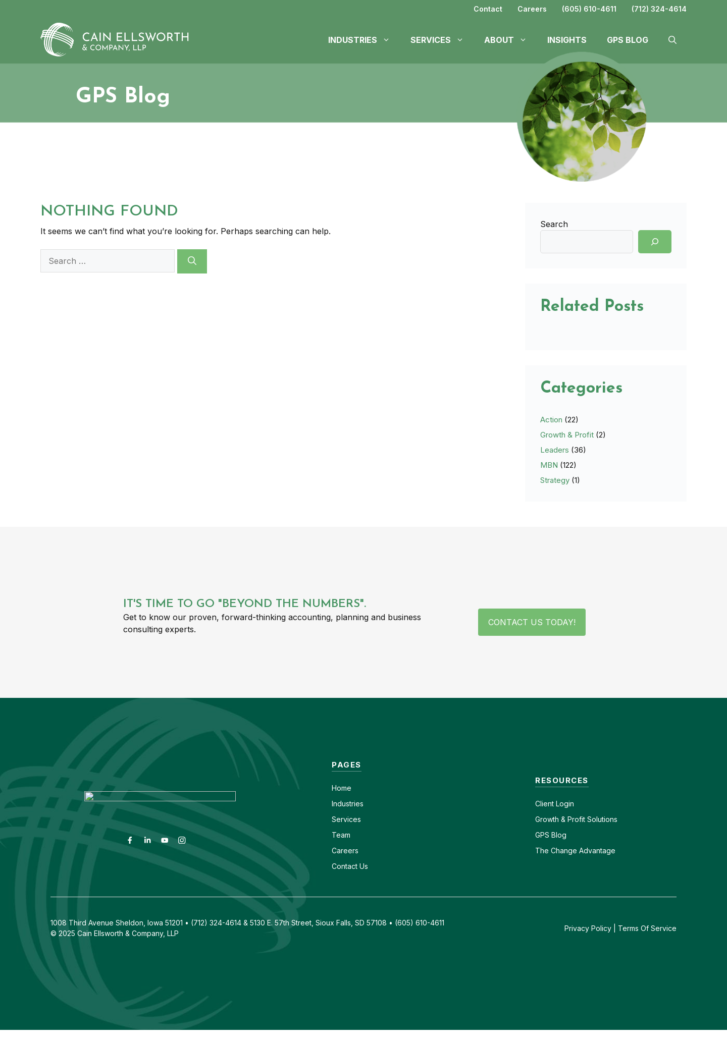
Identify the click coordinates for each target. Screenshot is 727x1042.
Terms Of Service (647, 928)
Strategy (554, 480)
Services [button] (442, 40)
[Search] (192, 261)
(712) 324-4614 (659, 9)
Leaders (554, 450)
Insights (567, 40)
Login (564, 803)
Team (341, 835)
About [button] (510, 40)
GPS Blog (627, 40)
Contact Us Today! (532, 622)
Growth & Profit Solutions (576, 819)
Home (341, 788)
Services (346, 819)
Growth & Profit (567, 435)
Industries (348, 803)
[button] (672, 40)
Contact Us (350, 866)
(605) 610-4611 (589, 9)
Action (551, 419)
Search (554, 224)
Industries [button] (364, 40)
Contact (488, 9)
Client (544, 803)
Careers (532, 9)
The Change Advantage (575, 850)
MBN (549, 465)
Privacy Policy (587, 928)
